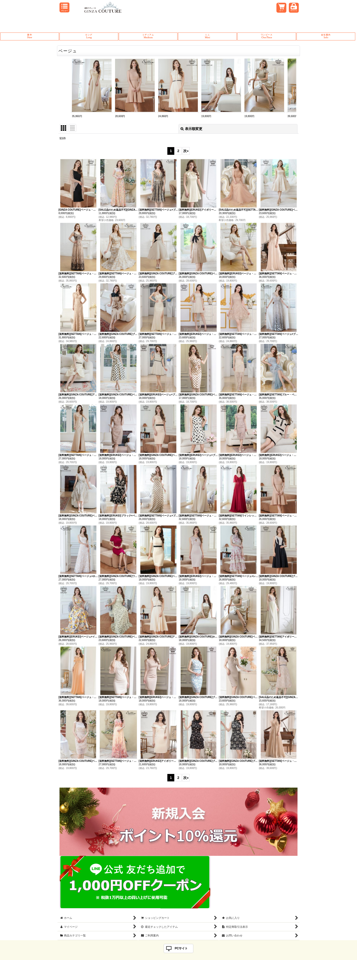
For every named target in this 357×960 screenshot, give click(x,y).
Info (326, 36)
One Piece (267, 36)
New (29, 36)
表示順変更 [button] (191, 129)
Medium (148, 36)
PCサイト (181, 948)
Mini (207, 36)
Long (89, 36)
